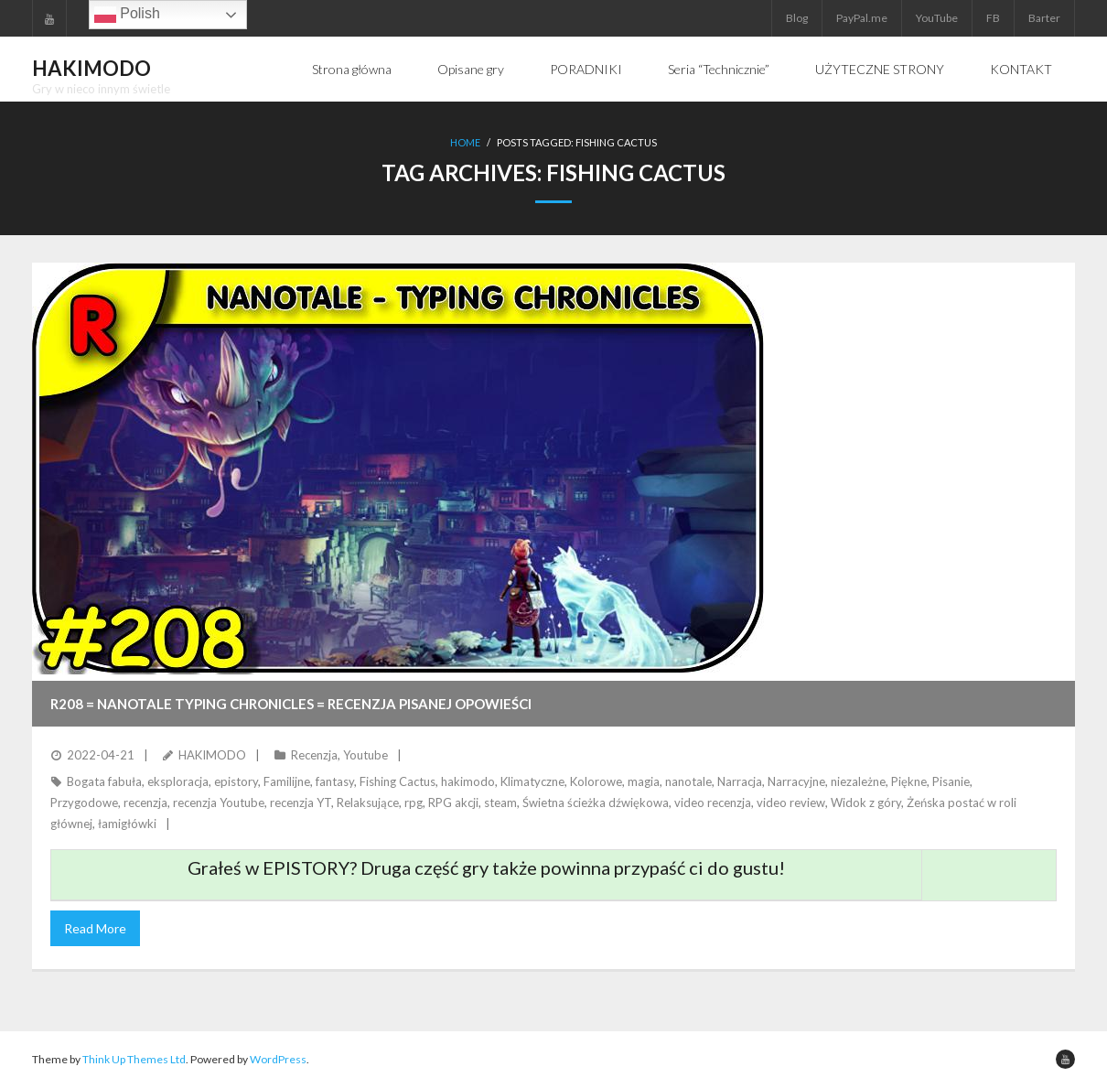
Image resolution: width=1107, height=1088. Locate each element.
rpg (413, 802)
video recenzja (712, 802)
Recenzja (314, 755)
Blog (797, 18)
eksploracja (178, 781)
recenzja (145, 802)
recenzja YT (300, 802)
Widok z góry (866, 802)
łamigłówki (127, 823)
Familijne (286, 781)
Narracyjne (796, 781)
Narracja (739, 781)
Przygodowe (84, 802)
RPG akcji (453, 802)
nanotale (688, 781)
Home (465, 142)
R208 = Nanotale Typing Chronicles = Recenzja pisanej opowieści (291, 703)
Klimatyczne (532, 781)
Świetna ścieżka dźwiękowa (595, 802)
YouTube (937, 18)
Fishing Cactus (397, 781)
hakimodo (468, 781)
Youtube (365, 755)
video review (791, 802)
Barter (1044, 18)
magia (644, 781)
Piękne (909, 781)
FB (993, 18)
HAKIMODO (212, 755)
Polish (127, 15)
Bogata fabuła (104, 781)
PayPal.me (861, 18)
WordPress (278, 1059)
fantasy (335, 781)
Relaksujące (368, 802)
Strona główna (352, 69)
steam (500, 802)
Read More (95, 928)
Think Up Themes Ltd (134, 1059)
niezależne (858, 781)
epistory (236, 781)
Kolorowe (596, 781)
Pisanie (951, 781)
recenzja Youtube (218, 802)
